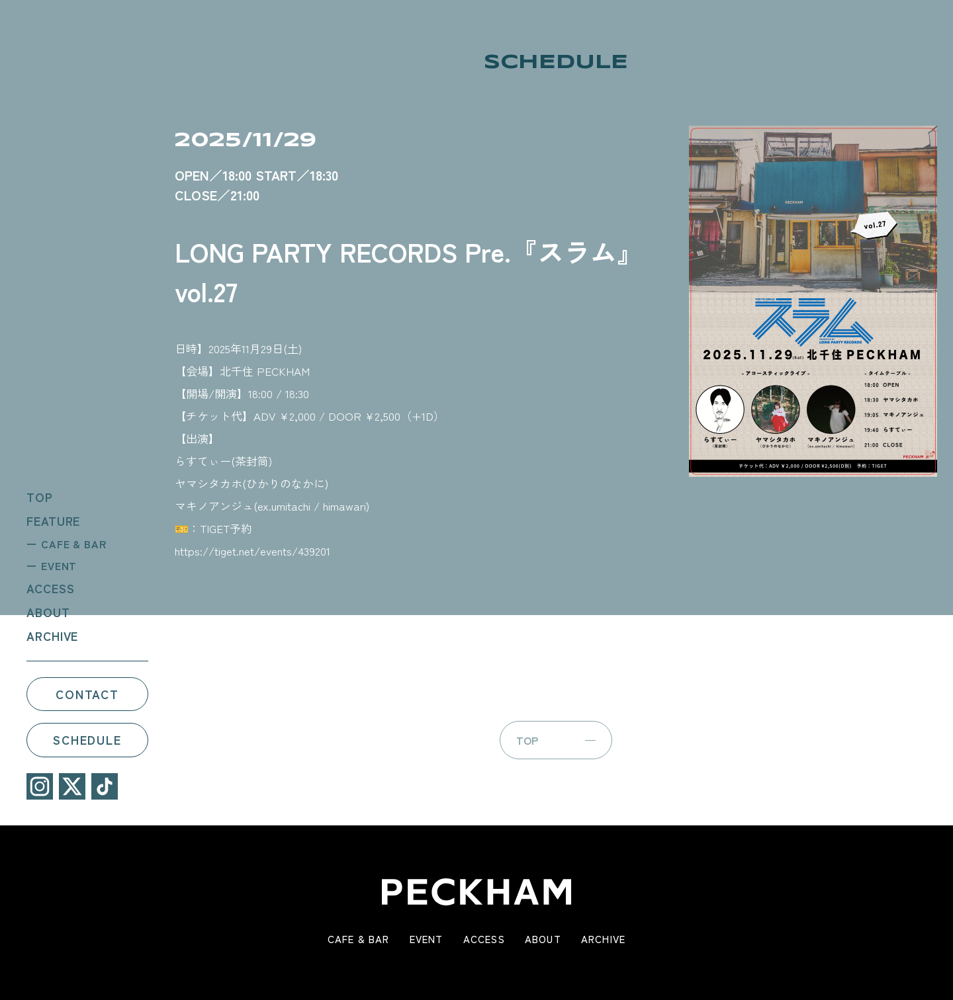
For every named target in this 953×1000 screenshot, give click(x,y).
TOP (37, 496)
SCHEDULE (84, 739)
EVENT (56, 565)
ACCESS (47, 587)
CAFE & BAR (71, 543)
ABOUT (46, 611)
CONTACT (84, 693)
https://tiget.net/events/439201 (252, 550)
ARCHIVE (49, 635)
